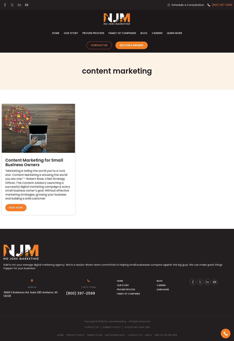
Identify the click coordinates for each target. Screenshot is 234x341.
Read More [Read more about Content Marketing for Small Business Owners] (16, 207)
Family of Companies (122, 33)
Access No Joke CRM (137, 327)
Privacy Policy (75, 335)
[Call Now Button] (225, 333)
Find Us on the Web (166, 335)
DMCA (148, 335)
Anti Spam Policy (115, 335)
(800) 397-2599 (80, 293)
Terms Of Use (94, 335)
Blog (143, 33)
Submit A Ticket (112, 327)
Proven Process (93, 33)
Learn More (174, 33)
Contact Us (91, 327)
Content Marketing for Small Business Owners (34, 163)
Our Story (71, 33)
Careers (157, 33)
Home (55, 33)
